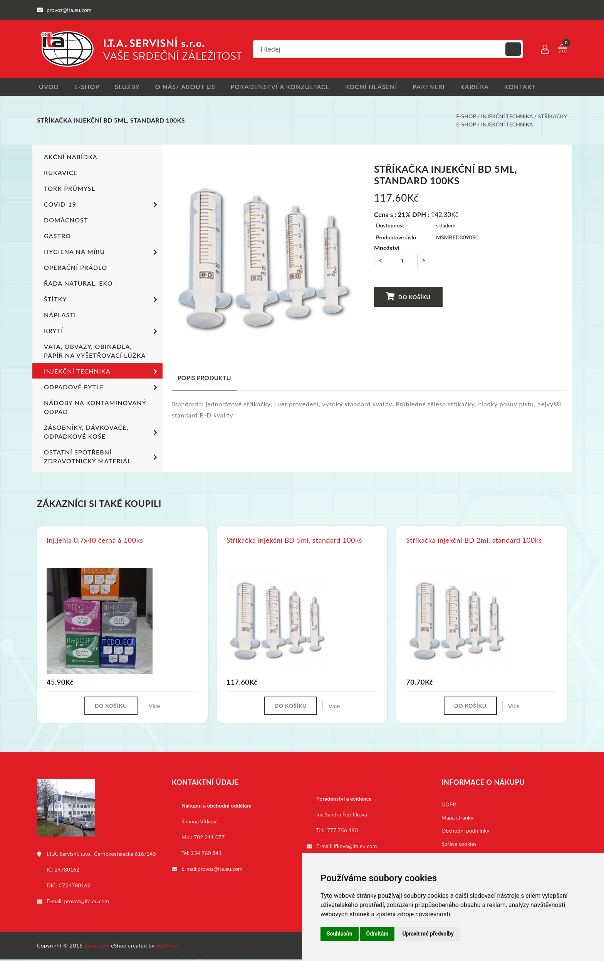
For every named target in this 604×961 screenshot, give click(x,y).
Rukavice (60, 173)
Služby (129, 87)
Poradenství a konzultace (285, 87)
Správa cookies (458, 845)
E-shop (86, 87)
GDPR (448, 806)
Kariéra (485, 87)
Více (156, 706)
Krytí (102, 332)
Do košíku (408, 297)
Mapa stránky (457, 819)
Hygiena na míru (102, 253)
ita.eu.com (97, 947)
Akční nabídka (70, 157)
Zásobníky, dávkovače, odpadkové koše (102, 432)
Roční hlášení (378, 87)
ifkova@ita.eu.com (355, 847)
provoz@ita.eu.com (86, 902)
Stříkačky (552, 117)
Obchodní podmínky (465, 832)
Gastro (57, 236)
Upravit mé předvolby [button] (427, 934)
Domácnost (66, 220)
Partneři (438, 87)
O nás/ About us (189, 87)
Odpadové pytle (102, 388)
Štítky (102, 300)
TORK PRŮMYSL (69, 189)
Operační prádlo (75, 268)
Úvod (47, 87)
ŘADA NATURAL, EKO (78, 284)
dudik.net (168, 947)
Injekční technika (507, 117)
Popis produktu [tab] (204, 378)
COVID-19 (102, 205)
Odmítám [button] (377, 934)
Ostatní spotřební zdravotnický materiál (102, 457)
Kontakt (533, 87)
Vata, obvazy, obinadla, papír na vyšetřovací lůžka (95, 351)
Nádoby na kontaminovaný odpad (95, 408)
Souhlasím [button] (339, 934)
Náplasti (60, 315)
